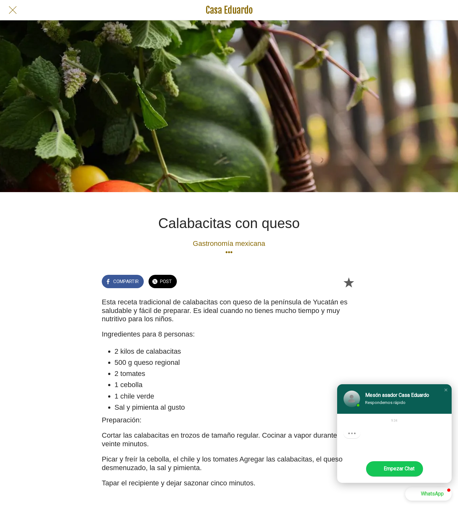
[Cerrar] (13, 10)
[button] (446, 390)
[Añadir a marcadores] (348, 282)
